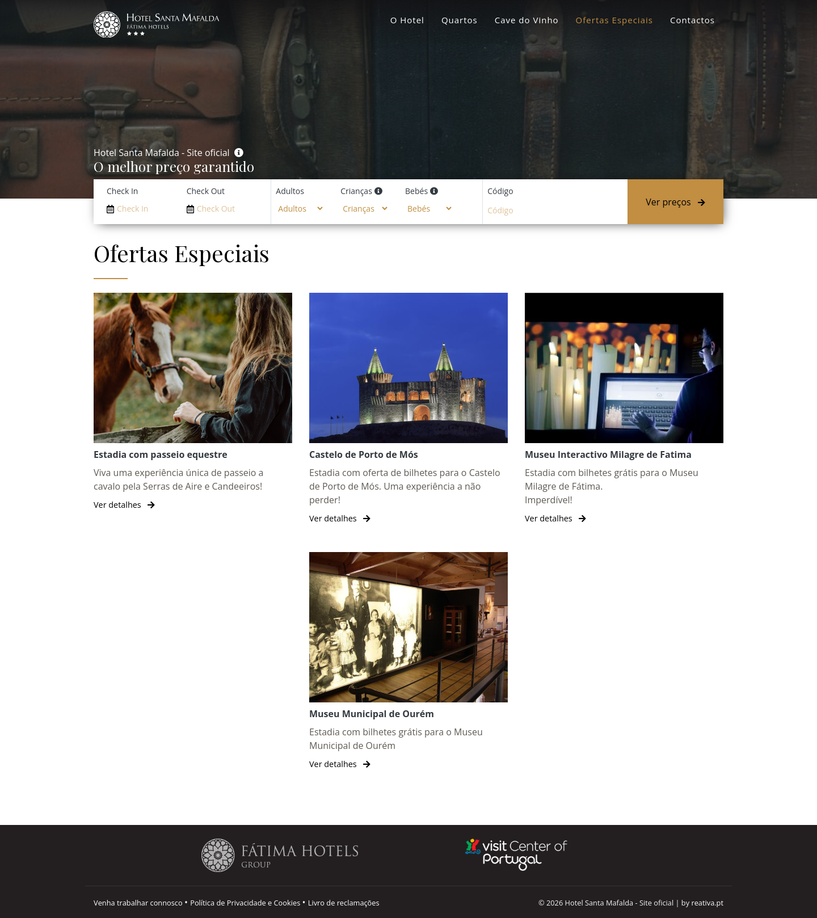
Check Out (206, 191)
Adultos (290, 191)
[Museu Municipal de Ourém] (408, 661)
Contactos (692, 20)
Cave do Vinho (527, 20)
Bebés (416, 191)
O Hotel (407, 20)
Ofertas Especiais (614, 20)
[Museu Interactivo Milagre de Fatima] (624, 409)
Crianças (356, 191)
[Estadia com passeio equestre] (193, 402)
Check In (122, 191)
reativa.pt (707, 903)
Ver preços (675, 202)
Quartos (459, 20)
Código (500, 191)
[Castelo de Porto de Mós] (408, 409)
